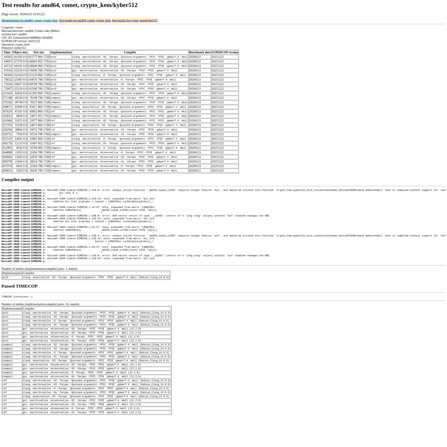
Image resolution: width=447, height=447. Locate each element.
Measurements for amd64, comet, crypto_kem (30, 20)
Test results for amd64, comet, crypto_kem (85, 20)
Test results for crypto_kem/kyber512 (134, 20)
